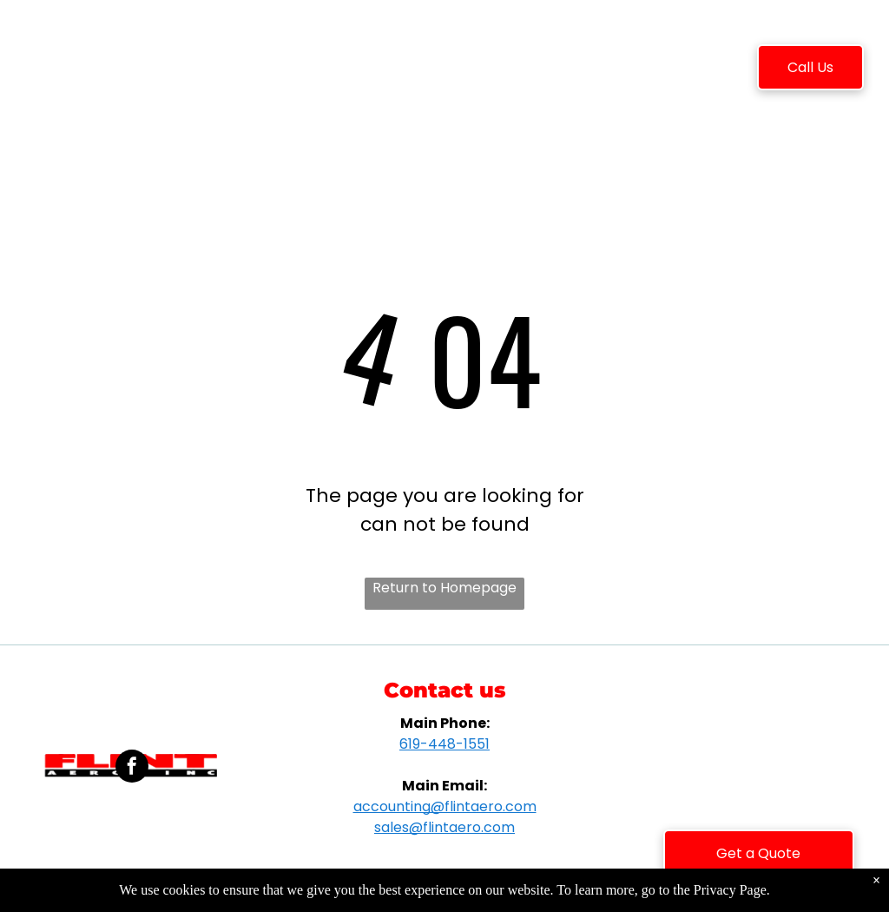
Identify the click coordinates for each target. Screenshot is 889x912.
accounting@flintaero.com (445, 806)
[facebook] (131, 768)
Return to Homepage (444, 588)
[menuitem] (226, 70)
